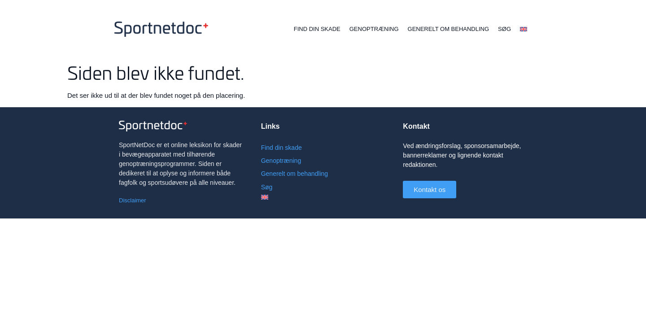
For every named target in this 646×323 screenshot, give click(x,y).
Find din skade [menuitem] (317, 29)
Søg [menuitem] (504, 29)
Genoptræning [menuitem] (374, 29)
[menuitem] (523, 29)
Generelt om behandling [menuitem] (448, 29)
